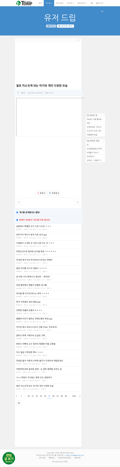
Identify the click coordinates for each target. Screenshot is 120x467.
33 (41, 396)
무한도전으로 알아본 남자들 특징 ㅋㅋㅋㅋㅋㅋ (36, 252)
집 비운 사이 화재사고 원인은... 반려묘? (33, 277)
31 (33, 396)
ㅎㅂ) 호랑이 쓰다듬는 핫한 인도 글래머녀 (34, 378)
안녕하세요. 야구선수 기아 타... (96, 127)
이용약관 (77, 458)
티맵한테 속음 (92, 135)
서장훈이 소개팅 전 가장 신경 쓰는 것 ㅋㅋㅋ (35, 243)
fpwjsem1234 (21, 280)
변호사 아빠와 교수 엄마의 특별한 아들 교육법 (36, 344)
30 (28, 396)
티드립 (49, 3)
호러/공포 (59, 3)
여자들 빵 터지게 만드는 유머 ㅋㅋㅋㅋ (32, 294)
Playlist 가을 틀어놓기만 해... (96, 120)
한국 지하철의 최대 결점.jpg (28, 302)
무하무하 (19, 230)
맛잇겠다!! (91, 157)
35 (49, 396)
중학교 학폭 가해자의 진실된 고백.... (31, 336)
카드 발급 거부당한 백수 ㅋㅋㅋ (29, 353)
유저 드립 (60, 18)
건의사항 (42, 458)
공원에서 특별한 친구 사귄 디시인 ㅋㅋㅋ (33, 227)
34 (45, 396)
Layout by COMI (59, 462)
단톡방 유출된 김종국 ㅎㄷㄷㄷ (29, 311)
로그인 (99, 3)
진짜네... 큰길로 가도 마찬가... (96, 161)
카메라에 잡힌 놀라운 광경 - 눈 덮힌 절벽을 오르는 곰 (39, 369)
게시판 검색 (65, 26)
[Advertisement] (48, 63)
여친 (88, 123)
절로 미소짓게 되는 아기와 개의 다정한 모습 (35, 386)
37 (57, 396)
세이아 (23, 93)
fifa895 (18, 364)
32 (37, 396)
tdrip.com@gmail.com (75, 456)
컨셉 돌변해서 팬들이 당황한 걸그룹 (31, 285)
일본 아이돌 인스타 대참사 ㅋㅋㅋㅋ (31, 269)
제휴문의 (52, 458)
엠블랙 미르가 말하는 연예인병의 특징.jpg (34, 319)
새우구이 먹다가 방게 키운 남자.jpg (31, 235)
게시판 (70, 3)
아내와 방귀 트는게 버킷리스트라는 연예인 (34, 260)
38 (62, 396)
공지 (40, 3)
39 (66, 396)
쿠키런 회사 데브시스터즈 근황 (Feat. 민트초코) (36, 327)
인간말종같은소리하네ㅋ (96, 149)
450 (74, 396)
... (25, 396)
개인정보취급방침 (64, 458)
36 (53, 396)
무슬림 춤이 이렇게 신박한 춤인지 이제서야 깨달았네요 (39, 361)
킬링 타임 (82, 3)
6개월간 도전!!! (93, 153)
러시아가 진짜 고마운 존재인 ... (96, 131)
